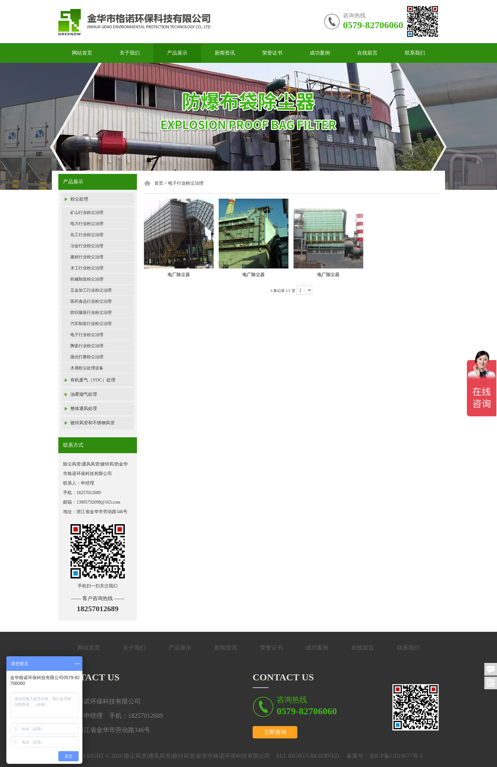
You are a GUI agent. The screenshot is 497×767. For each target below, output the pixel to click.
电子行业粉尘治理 (86, 334)
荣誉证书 (272, 53)
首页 (158, 183)
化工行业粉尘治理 (86, 234)
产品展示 (177, 53)
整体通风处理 (83, 408)
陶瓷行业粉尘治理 (86, 345)
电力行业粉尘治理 (86, 223)
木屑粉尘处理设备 (86, 368)
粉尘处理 (79, 199)
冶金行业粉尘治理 (86, 245)
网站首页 (82, 53)
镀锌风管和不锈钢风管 (92, 422)
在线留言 (367, 53)
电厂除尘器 (179, 274)
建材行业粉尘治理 (86, 257)
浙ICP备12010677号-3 (396, 756)
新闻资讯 (225, 53)
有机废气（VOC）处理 (92, 380)
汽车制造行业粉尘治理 (91, 323)
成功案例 (320, 53)
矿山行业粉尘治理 (86, 212)
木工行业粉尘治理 (86, 268)
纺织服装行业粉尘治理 (91, 312)
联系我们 (415, 53)
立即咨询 (275, 732)
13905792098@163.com (98, 502)
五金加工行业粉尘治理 (91, 290)
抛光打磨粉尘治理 (86, 356)
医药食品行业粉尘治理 (91, 301)
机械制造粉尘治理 (86, 279)
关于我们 (129, 53)
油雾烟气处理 (83, 394)
